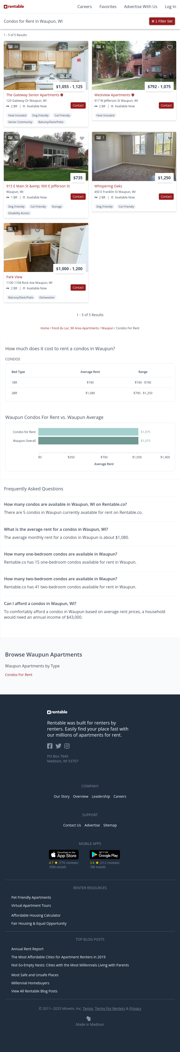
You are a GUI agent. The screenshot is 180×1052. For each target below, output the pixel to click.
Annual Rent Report (27, 948)
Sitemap (110, 825)
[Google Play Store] (105, 858)
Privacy (135, 1008)
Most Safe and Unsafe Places (34, 974)
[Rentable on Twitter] (60, 747)
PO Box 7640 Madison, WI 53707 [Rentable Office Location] (62, 758)
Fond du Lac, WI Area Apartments (76, 328)
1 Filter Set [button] (162, 21)
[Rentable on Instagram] (68, 747)
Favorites (108, 6)
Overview (80, 796)
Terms (88, 1008)
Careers (84, 6)
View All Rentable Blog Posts (34, 991)
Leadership (101, 796)
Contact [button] (78, 105)
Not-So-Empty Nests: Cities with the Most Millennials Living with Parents (70, 965)
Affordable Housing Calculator (36, 915)
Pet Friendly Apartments (31, 897)
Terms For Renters (110, 1008)
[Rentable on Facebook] (51, 747)
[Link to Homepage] (14, 6)
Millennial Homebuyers (30, 983)
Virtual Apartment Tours (31, 905)
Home (45, 328)
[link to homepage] (90, 712)
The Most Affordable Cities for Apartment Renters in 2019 (58, 957)
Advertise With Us (140, 6)
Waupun (108, 328)
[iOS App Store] (64, 858)
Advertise (92, 825)
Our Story (62, 796)
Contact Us (72, 825)
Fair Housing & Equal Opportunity (39, 923)
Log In (170, 6)
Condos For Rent (18, 674)
